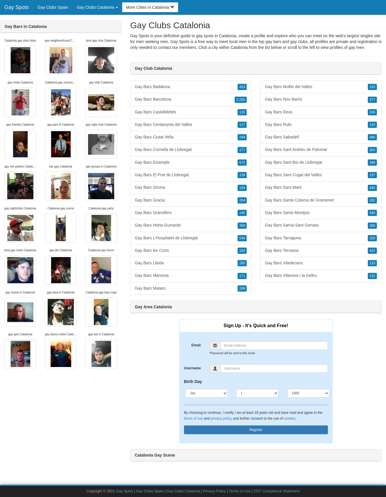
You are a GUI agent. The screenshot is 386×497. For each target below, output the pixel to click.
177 (242, 150)
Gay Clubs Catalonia (183, 491)
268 (242, 288)
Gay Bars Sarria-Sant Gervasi (321, 225)
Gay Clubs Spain (52, 7)
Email (196, 345)
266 (372, 226)
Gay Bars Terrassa (321, 250)
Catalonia (239, 47)
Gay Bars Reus (321, 112)
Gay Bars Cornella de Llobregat (191, 150)
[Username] (274, 368)
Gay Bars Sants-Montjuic (321, 213)
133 (242, 112)
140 (242, 213)
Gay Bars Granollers (191, 213)
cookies (289, 418)
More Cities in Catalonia (150, 7)
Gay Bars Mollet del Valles (321, 87)
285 (242, 263)
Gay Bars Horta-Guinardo (191, 225)
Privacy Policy (214, 491)
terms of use (193, 418)
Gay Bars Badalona (191, 87)
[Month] (206, 393)
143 (372, 125)
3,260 (240, 100)
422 (372, 251)
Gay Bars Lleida (191, 263)
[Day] (257, 393)
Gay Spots (16, 7)
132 (372, 276)
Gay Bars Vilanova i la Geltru (321, 275)
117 (242, 125)
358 (242, 226)
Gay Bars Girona (191, 187)
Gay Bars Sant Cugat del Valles (321, 175)
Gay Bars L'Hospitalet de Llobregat (191, 238)
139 (242, 175)
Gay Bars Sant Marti (321, 187)
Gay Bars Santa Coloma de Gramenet (321, 200)
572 (242, 163)
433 (242, 87)
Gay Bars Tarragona (321, 238)
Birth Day (193, 381)
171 (242, 276)
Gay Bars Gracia (191, 200)
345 (372, 213)
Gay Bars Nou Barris (321, 99)
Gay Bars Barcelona (191, 99)
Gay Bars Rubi (321, 125)
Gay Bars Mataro (191, 288)
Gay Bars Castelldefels (191, 112)
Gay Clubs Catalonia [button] (97, 7)
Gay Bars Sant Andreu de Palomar (321, 150)
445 (372, 188)
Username (192, 368)
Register (255, 430)
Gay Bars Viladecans (321, 263)
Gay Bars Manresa (191, 275)
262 (372, 200)
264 (242, 200)
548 (242, 238)
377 (372, 100)
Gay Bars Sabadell (321, 137)
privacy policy (221, 418)
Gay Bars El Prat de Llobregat (191, 175)
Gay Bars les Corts (191, 250)
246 (372, 112)
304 (372, 150)
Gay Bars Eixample (191, 162)
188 (372, 163)
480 (372, 137)
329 (372, 238)
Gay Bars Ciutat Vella (191, 137)
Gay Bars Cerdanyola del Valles (191, 125)
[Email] (274, 345)
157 (372, 175)
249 (242, 137)
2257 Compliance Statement (276, 491)
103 (372, 87)
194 (242, 188)
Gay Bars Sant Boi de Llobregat (321, 162)
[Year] (308, 393)
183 (242, 251)
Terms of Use (239, 491)
